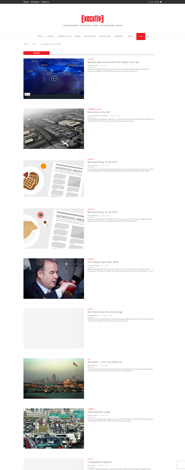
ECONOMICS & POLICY (64, 36)
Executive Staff (93, 65)
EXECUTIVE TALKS (105, 36)
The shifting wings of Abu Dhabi (103, 262)
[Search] (148, 36)
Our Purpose (35, 2)
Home (25, 44)
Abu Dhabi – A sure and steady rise (105, 362)
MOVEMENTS (118, 36)
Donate (25, 2)
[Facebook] (149, 2)
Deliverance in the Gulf (99, 112)
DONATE (140, 36)
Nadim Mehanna (94, 315)
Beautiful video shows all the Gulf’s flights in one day (113, 62)
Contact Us (45, 2)
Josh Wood (92, 465)
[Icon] (53, 78)
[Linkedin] (157, 2)
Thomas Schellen (94, 115)
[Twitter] (152, 2)
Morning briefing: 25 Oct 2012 (102, 162)
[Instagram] (155, 2)
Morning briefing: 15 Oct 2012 (102, 212)
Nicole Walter (104, 115)
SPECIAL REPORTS (90, 36)
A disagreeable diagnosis (100, 462)
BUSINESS (50, 36)
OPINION (78, 36)
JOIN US (130, 36)
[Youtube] (161, 2)
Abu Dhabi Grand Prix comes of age (105, 312)
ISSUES (40, 36)
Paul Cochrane (93, 415)
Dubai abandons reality (99, 412)
